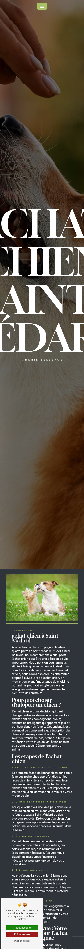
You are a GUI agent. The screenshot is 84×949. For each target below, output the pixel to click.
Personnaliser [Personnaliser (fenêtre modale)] (22, 940)
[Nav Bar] (42, 6)
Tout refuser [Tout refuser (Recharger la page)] (22, 934)
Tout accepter (22, 927)
